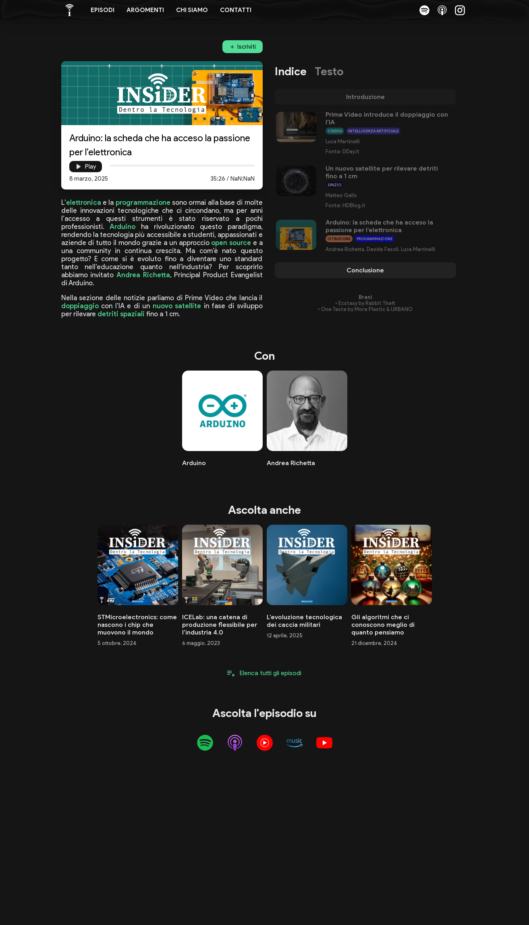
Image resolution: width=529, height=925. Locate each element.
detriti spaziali (121, 314)
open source (231, 243)
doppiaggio (80, 306)
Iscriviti (246, 46)
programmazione (143, 202)
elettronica (83, 202)
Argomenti (145, 10)
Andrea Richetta (143, 275)
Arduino (122, 226)
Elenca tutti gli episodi (270, 673)
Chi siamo (192, 10)
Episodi (102, 10)
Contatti (235, 10)
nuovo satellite (177, 306)
